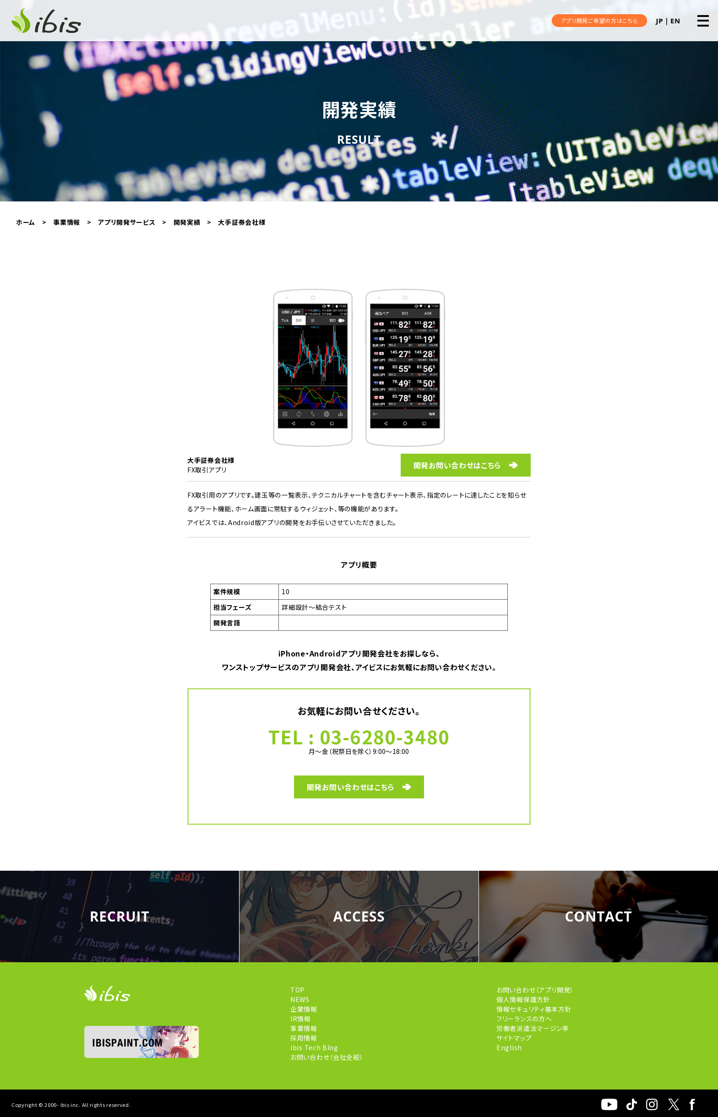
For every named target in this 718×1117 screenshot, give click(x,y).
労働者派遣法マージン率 (532, 1028)
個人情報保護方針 (523, 999)
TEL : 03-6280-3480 (359, 736)
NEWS (300, 999)
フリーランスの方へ (524, 1018)
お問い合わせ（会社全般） (326, 1057)
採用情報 (303, 1037)
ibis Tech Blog (314, 1047)
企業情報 (303, 1009)
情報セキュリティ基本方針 (533, 1009)
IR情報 (300, 1018)
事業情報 (303, 1028)
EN (675, 20)
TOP (297, 989)
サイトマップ (514, 1037)
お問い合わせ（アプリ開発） (535, 989)
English (509, 1047)
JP (660, 20)
